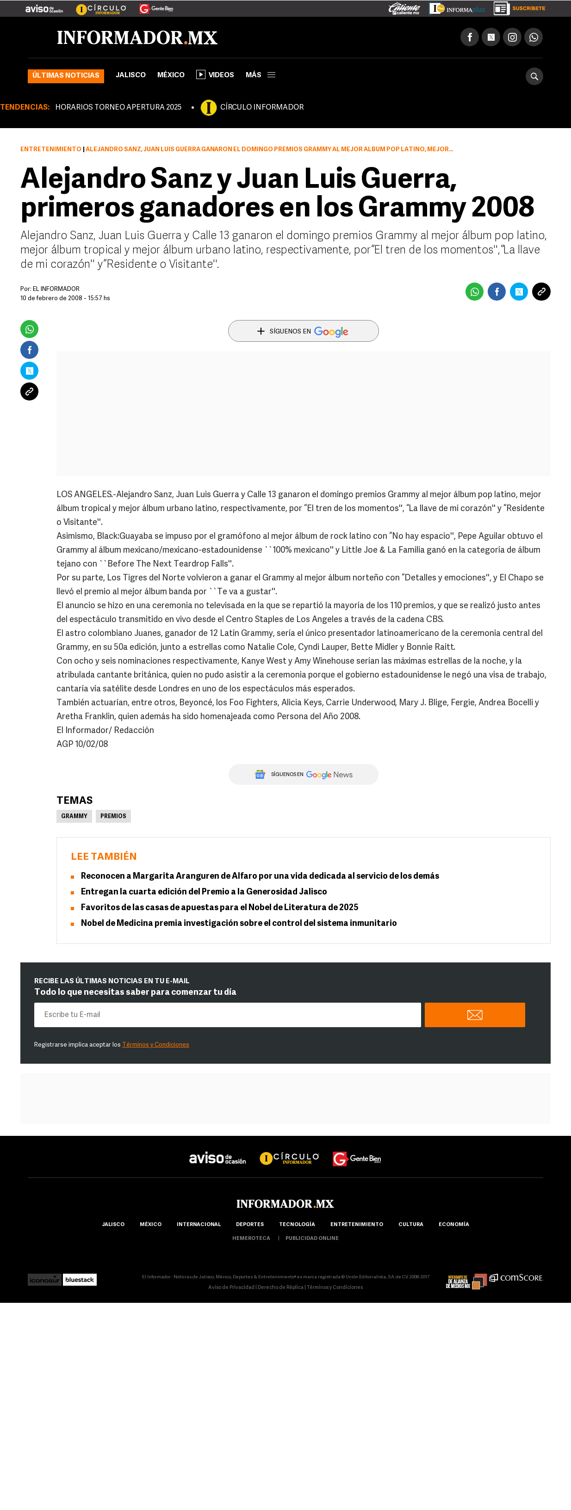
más (260, 75)
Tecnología (297, 1224)
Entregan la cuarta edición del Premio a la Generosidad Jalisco (204, 892)
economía (454, 1224)
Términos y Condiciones (155, 1045)
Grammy (74, 817)
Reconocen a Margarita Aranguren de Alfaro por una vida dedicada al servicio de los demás (260, 876)
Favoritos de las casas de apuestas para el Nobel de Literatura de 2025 (220, 908)
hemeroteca (251, 1238)
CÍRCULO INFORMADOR (262, 107)
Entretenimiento (50, 150)
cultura (410, 1224)
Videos (215, 74)
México (171, 75)
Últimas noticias (65, 76)
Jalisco (131, 75)
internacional (199, 1224)
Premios (113, 817)
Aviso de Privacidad (231, 1287)
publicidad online (312, 1238)
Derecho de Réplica (281, 1287)
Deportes (250, 1224)
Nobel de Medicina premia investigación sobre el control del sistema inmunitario (239, 923)
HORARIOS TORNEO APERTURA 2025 (118, 107)
